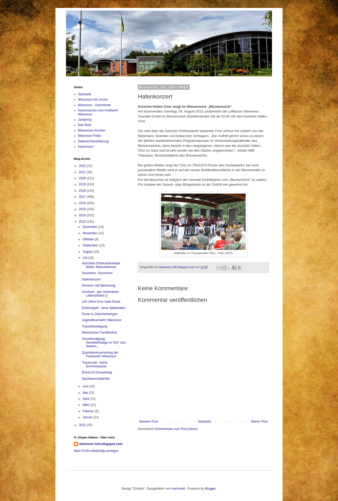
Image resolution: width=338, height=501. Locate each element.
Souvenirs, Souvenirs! (97, 273)
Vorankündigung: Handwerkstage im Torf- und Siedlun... (103, 342)
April (86, 399)
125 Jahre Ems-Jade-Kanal (101, 301)
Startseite (204, 421)
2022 (83, 166)
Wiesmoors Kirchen (91, 130)
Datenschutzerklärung (93, 141)
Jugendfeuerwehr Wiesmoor (101, 320)
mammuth (178, 488)
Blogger (210, 488)
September (91, 245)
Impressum (85, 146)
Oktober (89, 239)
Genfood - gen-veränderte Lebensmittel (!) (100, 293)
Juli (85, 258)
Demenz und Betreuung (98, 285)
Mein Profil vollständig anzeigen (96, 451)
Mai (86, 393)
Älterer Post (259, 421)
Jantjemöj (84, 119)
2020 (83, 178)
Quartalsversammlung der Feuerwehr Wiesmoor (100, 354)
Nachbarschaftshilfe (96, 379)
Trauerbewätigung (94, 326)
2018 (83, 191)
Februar (89, 411)
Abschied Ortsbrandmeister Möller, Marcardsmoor (101, 265)
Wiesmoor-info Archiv (93, 99)
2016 (83, 203)
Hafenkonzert (91, 279)
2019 (83, 184)
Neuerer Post (148, 421)
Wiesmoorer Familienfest (99, 332)
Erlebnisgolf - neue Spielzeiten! (103, 308)
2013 (83, 221)
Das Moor (85, 125)
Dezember (90, 227)
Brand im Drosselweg (97, 372)
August (88, 252)
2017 (83, 197)
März (87, 405)
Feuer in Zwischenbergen (100, 314)
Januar (88, 417)
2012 (83, 425)
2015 (83, 209)
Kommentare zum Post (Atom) (176, 429)
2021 (83, 172)
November (90, 233)
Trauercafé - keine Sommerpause (94, 364)
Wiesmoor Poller (89, 136)
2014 (83, 215)
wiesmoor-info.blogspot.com (101, 444)
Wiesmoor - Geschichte (94, 105)
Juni (86, 386)
